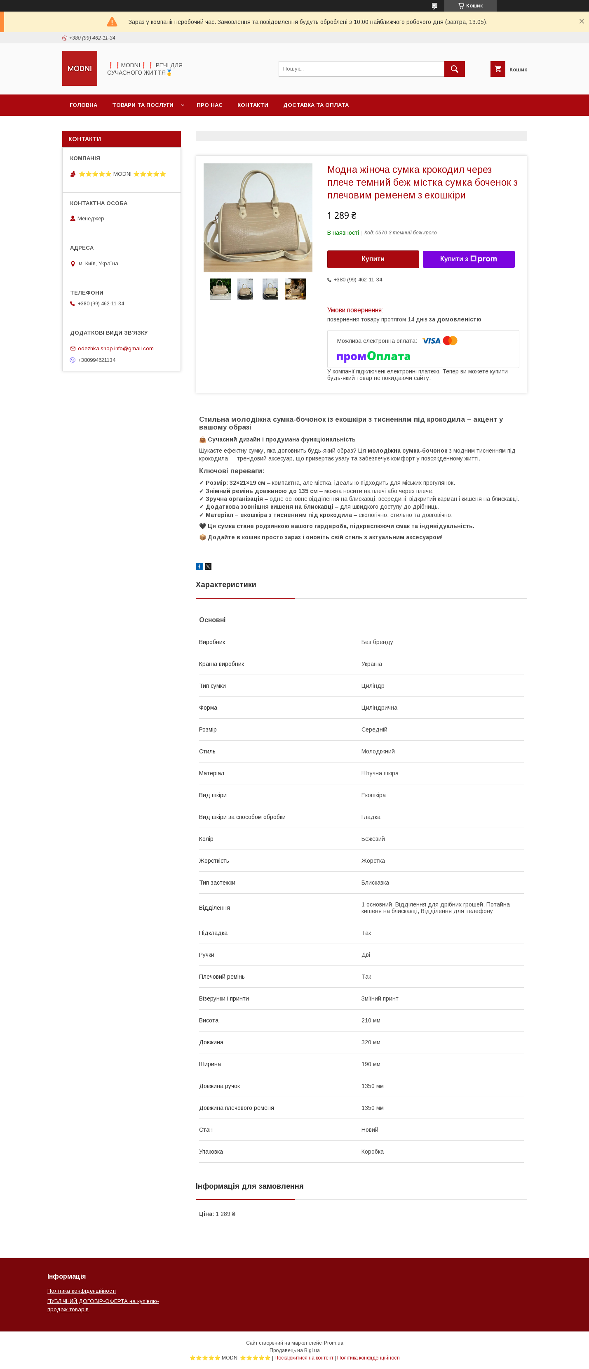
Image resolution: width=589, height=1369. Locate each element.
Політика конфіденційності (81, 1291)
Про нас (210, 105)
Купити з (468, 259)
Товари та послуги (143, 105)
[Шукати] (454, 69)
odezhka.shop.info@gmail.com (116, 348)
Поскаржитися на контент (304, 1358)
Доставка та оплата (316, 105)
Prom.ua (333, 1343)
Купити (373, 258)
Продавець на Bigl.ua (295, 1350)
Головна (83, 105)
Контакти (252, 105)
